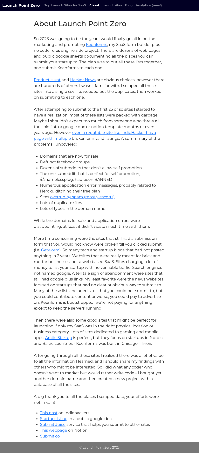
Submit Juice (52, 424)
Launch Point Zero (21, 5)
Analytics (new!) (149, 5)
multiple (62, 138)
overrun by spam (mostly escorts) (82, 197)
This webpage (53, 430)
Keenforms (96, 44)
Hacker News (83, 80)
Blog (129, 5)
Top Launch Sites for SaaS (65, 5)
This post (48, 413)
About (94, 5)
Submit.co (50, 436)
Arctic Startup (58, 337)
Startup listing (54, 418)
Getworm (50, 250)
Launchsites (112, 5)
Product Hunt (47, 80)
